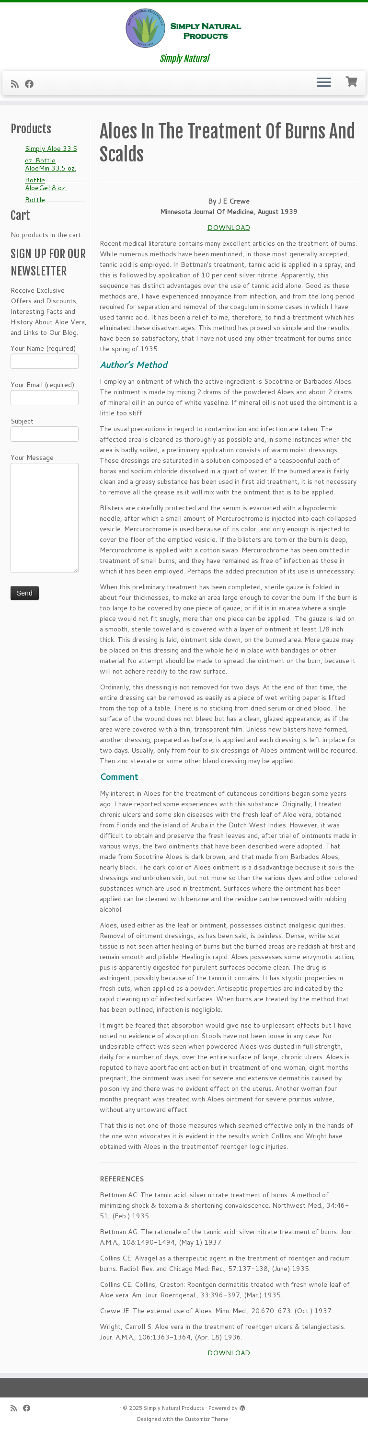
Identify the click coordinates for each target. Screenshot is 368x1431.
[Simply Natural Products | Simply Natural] (184, 28)
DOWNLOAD (228, 227)
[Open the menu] (324, 83)
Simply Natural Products (174, 1408)
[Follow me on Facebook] (32, 84)
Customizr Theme (206, 1419)
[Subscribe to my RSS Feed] (18, 84)
